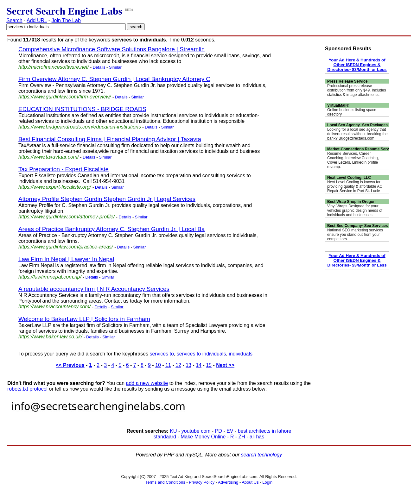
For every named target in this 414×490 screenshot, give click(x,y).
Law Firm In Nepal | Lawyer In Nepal (66, 259)
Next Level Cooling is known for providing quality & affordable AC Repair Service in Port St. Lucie (354, 186)
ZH (241, 436)
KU (173, 431)
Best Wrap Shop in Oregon (351, 201)
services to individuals (201, 353)
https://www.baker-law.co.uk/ (50, 336)
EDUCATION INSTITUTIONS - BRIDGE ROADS (82, 109)
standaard (165, 436)
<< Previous (70, 365)
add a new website (147, 383)
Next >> (225, 365)
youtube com (196, 431)
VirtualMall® (338, 105)
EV (229, 431)
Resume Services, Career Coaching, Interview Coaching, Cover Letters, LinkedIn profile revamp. (353, 160)
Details (99, 67)
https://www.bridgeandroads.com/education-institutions (79, 126)
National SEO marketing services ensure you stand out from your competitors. (355, 234)
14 (198, 365)
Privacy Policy (201, 482)
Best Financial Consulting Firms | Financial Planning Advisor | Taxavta (109, 139)
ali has (257, 436)
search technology (261, 454)
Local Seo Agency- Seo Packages (357, 125)
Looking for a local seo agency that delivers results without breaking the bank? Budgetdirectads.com (357, 134)
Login (267, 482)
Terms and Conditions (165, 482)
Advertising (228, 482)
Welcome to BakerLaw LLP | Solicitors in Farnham (84, 319)
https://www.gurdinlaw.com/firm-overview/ (64, 96)
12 (178, 365)
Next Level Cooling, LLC (349, 177)
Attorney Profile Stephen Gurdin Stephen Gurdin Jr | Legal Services (106, 199)
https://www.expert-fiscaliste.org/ (54, 187)
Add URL (37, 20)
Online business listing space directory (351, 112)
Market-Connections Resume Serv (358, 149)
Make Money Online (203, 436)
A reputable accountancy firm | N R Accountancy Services (93, 289)
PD (218, 431)
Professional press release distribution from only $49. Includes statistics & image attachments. (356, 90)
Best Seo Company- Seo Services (357, 225)
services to (162, 353)
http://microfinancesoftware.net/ (53, 67)
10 (158, 365)
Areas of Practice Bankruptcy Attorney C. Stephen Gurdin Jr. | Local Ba (111, 229)
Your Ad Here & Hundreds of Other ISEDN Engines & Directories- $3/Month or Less (356, 65)
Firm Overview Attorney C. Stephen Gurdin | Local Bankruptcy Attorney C (114, 79)
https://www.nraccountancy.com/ (54, 306)
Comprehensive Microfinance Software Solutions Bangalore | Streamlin (111, 49)
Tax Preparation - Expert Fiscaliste (63, 169)
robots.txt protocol (27, 389)
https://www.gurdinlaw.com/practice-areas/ (65, 246)
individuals (240, 353)
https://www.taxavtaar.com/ (48, 157)
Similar (115, 67)
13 (188, 365)
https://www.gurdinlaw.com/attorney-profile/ (66, 216)
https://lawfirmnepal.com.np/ (49, 277)
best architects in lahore (264, 431)
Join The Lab (66, 20)
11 (168, 365)
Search (14, 20)
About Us (250, 482)
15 (209, 365)
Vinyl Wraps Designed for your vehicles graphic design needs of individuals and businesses (354, 210)
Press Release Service (347, 81)
